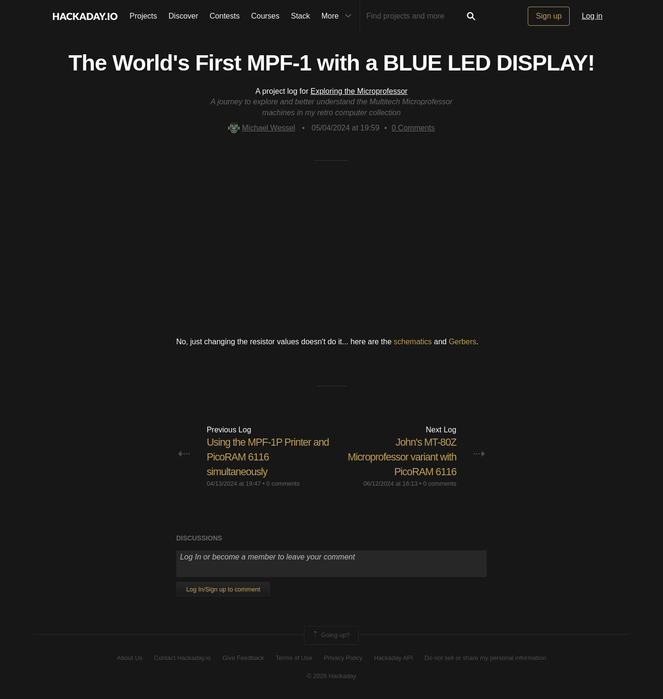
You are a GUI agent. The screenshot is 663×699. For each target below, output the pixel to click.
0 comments (283, 483)
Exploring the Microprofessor (359, 91)
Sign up (549, 16)
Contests (225, 16)
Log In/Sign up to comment (223, 589)
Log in (592, 16)
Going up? (330, 635)
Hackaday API (393, 657)
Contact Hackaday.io (182, 657)
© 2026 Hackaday (331, 675)
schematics (413, 342)
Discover (183, 16)
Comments (413, 128)
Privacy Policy (343, 657)
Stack (300, 16)
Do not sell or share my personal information (485, 657)
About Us (129, 657)
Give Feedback (243, 657)
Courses (265, 16)
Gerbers (462, 342)
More (338, 16)
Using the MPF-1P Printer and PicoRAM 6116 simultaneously (260, 457)
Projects (143, 16)
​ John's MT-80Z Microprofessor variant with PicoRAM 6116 (400, 457)
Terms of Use (294, 657)
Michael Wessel (261, 128)
